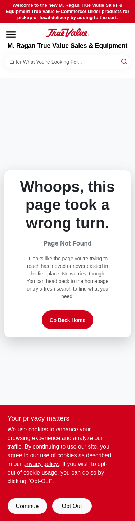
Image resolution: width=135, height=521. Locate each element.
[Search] (125, 61)
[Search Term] (67, 62)
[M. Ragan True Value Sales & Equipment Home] (67, 32)
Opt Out (72, 506)
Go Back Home (68, 320)
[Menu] (11, 34)
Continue (27, 506)
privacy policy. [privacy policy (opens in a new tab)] (41, 464)
